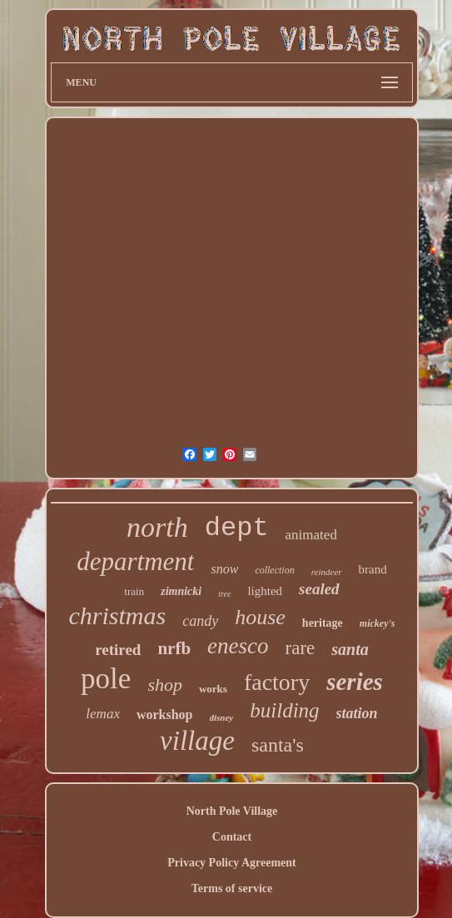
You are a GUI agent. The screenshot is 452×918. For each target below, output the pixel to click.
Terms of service (231, 888)
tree (224, 593)
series (354, 681)
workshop (165, 714)
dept (237, 528)
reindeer (326, 572)
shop (164, 684)
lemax (103, 714)
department (135, 561)
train (134, 591)
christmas (117, 615)
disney (222, 717)
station (357, 713)
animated (311, 535)
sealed (319, 589)
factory (277, 682)
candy (200, 621)
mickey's (377, 623)
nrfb (174, 648)
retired (118, 649)
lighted (264, 591)
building (284, 710)
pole (106, 678)
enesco (237, 645)
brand (373, 569)
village (197, 741)
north (157, 527)
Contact (231, 837)
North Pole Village (232, 811)
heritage (322, 623)
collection (274, 570)
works (213, 688)
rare (300, 648)
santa (349, 649)
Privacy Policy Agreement (231, 862)
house (260, 617)
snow (224, 569)
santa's (277, 745)
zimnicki (181, 591)
